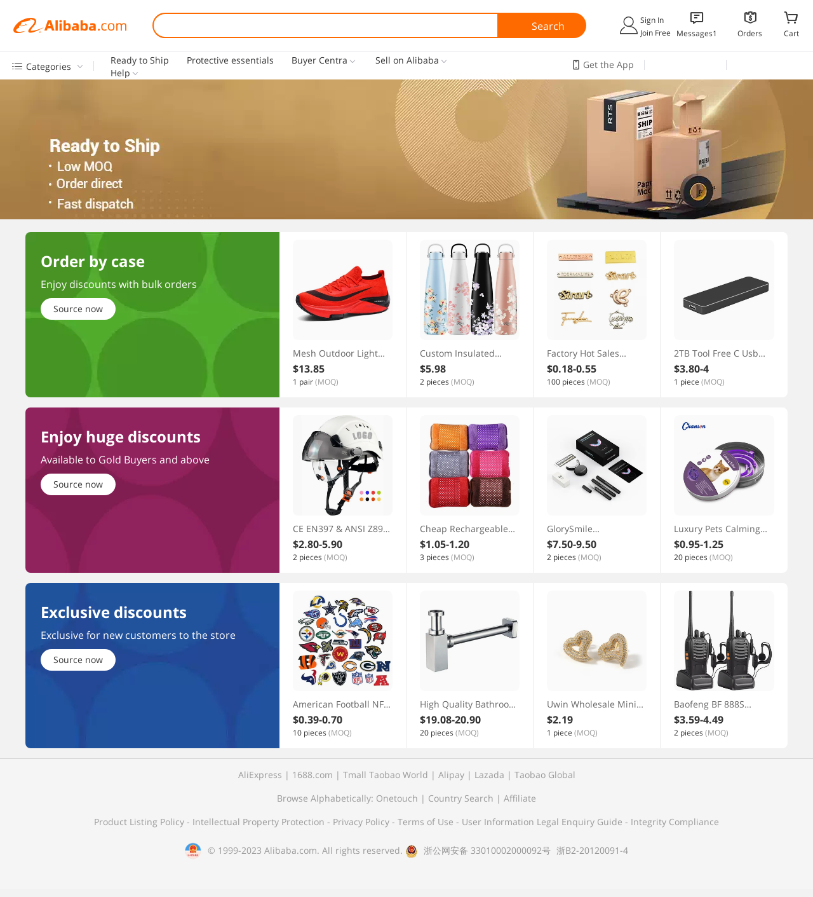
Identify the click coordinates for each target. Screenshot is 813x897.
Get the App (608, 64)
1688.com (312, 775)
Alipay (451, 775)
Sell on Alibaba (407, 60)
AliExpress (260, 775)
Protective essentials (230, 60)
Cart (791, 33)
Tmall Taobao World (385, 775)
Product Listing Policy (140, 822)
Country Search (461, 798)
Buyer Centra (319, 60)
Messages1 (696, 33)
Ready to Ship (140, 60)
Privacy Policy (362, 822)
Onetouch (397, 798)
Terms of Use (427, 822)
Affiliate (520, 798)
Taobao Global (544, 775)
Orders (749, 33)
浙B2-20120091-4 (592, 850)
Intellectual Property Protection (259, 822)
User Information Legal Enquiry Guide (542, 822)
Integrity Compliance (675, 822)
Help (120, 73)
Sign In (652, 20)
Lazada (489, 775)
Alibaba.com (70, 25)
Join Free (655, 32)
